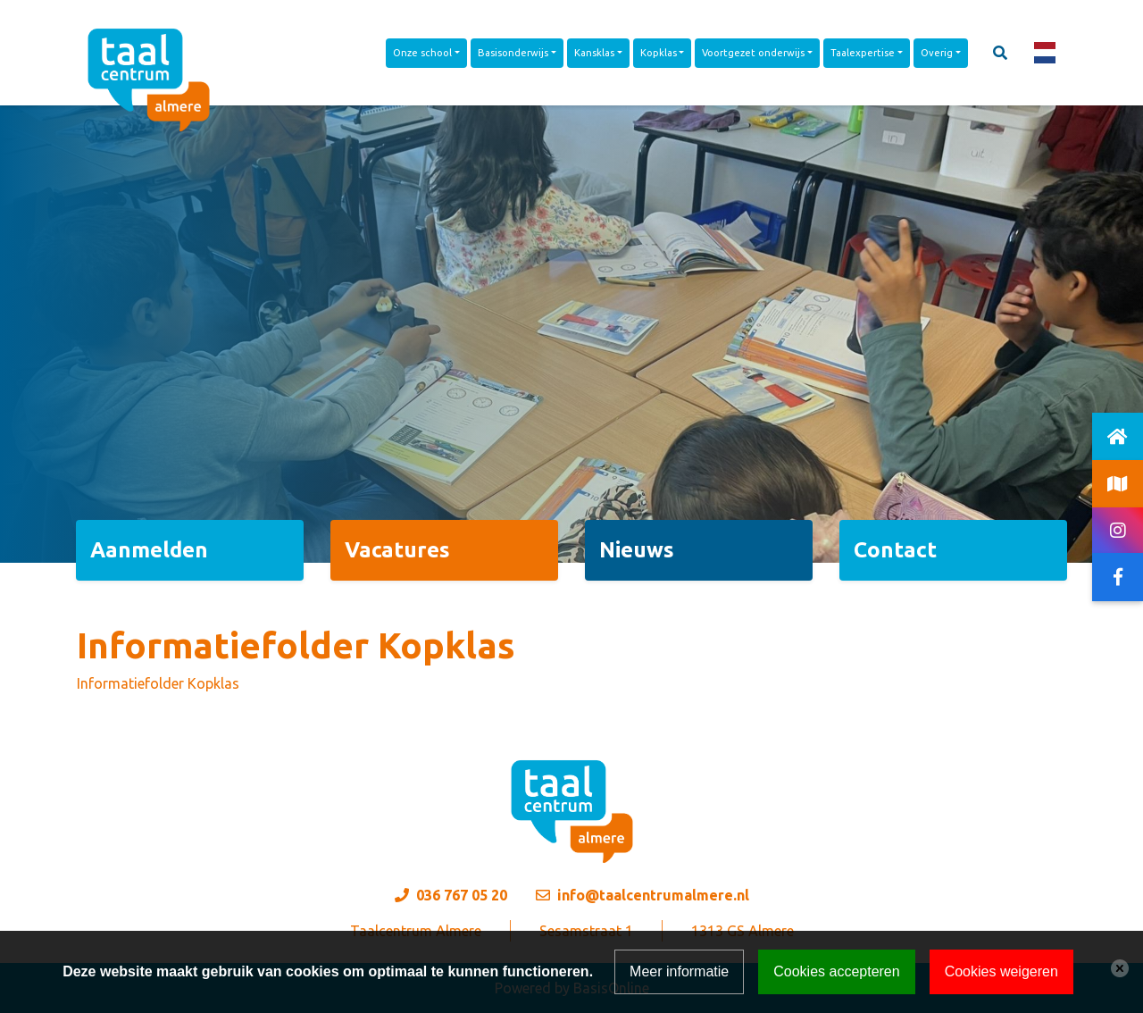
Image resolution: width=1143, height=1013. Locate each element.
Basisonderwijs (513, 52)
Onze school (422, 52)
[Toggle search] (1000, 53)
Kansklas (594, 52)
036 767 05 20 (461, 895)
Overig (937, 52)
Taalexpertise (862, 52)
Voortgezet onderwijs (753, 52)
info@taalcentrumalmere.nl (653, 895)
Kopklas (658, 52)
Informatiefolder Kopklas (158, 683)
